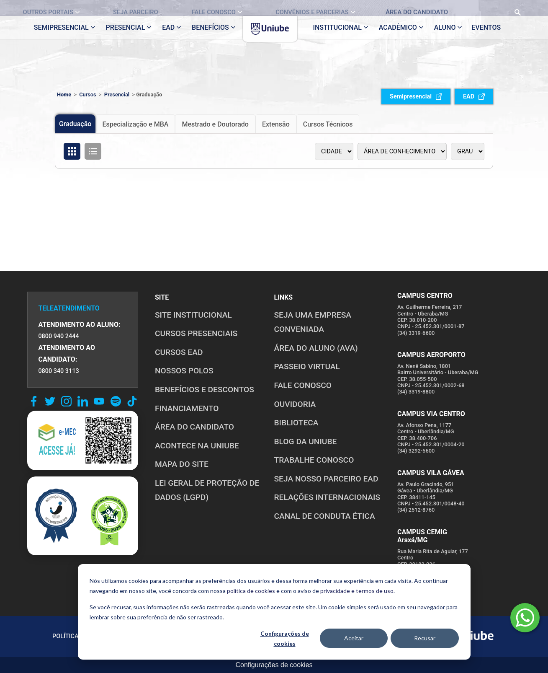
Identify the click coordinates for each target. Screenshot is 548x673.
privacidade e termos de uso (357, 590)
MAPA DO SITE (181, 464)
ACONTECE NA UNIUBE (197, 445)
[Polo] (334, 151)
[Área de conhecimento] (402, 151)
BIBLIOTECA (296, 422)
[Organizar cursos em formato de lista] (93, 151)
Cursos (87, 94)
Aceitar (353, 638)
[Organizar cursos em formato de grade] (72, 151)
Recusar (424, 638)
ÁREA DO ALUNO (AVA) (316, 348)
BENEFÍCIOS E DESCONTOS (204, 389)
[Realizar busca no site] (495, 8)
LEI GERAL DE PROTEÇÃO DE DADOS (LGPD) (207, 490)
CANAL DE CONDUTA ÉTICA (324, 516)
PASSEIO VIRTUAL (307, 366)
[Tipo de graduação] (467, 151)
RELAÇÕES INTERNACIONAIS (327, 497)
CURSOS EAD (179, 352)
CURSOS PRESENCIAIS (196, 333)
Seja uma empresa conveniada (313, 322)
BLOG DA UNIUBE (305, 441)
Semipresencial (416, 96)
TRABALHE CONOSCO (314, 460)
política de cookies (251, 590)
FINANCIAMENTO (187, 408)
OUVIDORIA (295, 404)
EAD (474, 96)
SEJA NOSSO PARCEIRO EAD (326, 479)
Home (64, 94)
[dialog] (274, 612)
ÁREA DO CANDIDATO (194, 427)
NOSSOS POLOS (184, 370)
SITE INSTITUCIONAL (193, 315)
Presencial (116, 94)
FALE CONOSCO (303, 385)
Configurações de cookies (284, 638)
